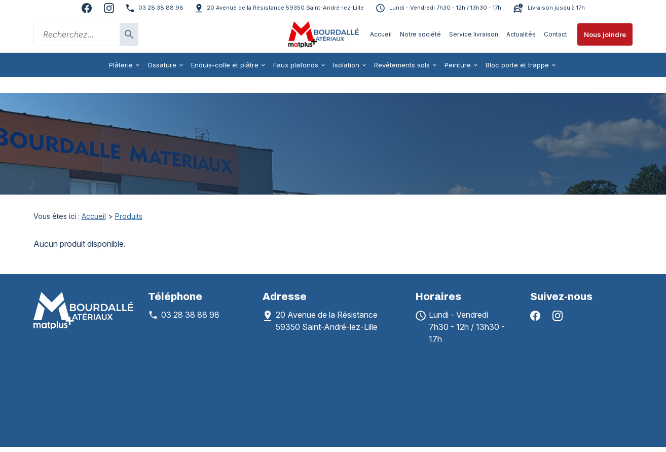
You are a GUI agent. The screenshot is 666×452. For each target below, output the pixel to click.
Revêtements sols (402, 65)
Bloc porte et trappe (517, 65)
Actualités (521, 34)
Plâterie (121, 65)
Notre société (420, 34)
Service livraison (473, 34)
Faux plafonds (295, 65)
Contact (555, 34)
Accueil (381, 34)
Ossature (161, 65)
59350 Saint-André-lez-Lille (285, 7)
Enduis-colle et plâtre (224, 65)
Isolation (346, 65)
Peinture (458, 65)
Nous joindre (605, 34)
